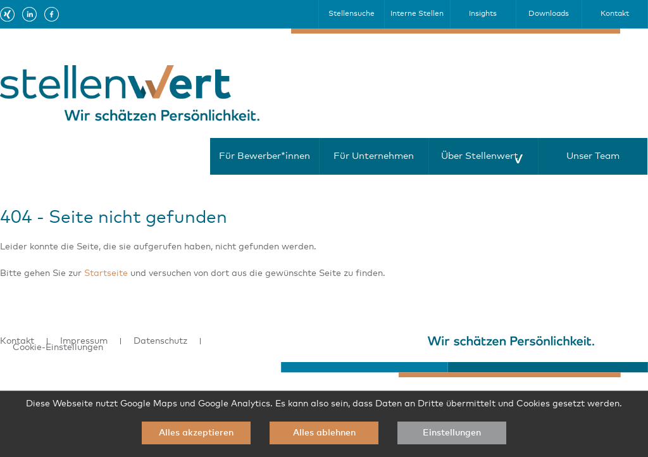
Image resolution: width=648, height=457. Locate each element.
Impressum (84, 341)
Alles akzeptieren (196, 433)
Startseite (106, 273)
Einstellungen (452, 433)
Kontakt (17, 341)
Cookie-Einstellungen (58, 347)
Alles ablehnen (324, 433)
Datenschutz (160, 341)
